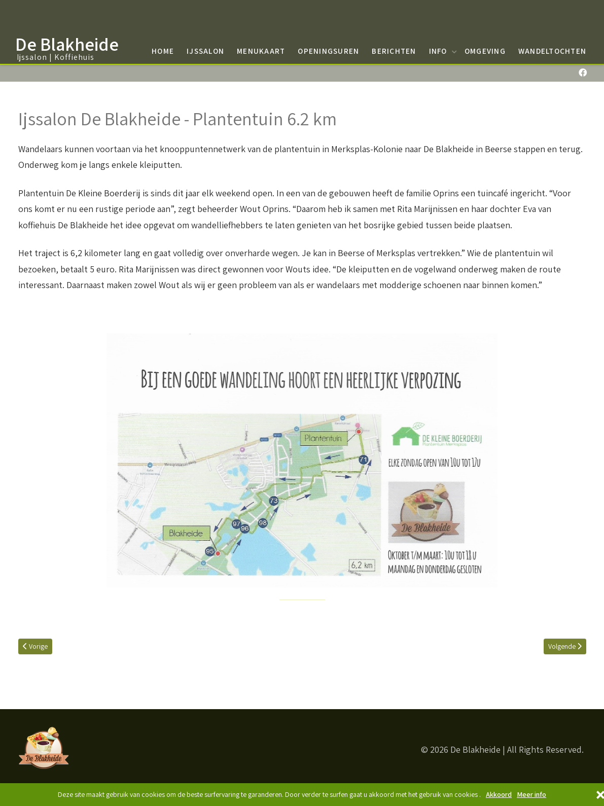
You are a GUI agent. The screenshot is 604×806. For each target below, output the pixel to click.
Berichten (394, 51)
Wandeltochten (552, 51)
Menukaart (261, 51)
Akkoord (499, 794)
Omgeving (485, 51)
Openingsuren (328, 51)
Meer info (531, 794)
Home (163, 51)
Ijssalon (205, 51)
